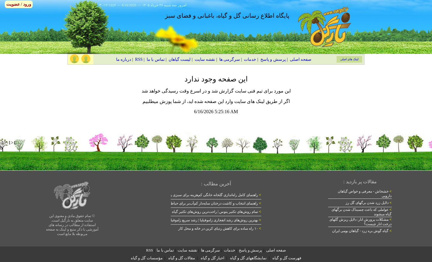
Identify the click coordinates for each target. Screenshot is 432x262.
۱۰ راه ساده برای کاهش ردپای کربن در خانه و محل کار (219, 228)
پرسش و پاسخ (273, 59)
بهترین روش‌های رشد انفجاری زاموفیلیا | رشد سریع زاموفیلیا (214, 220)
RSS (138, 59)
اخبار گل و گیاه (212, 258)
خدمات (250, 59)
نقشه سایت (205, 59)
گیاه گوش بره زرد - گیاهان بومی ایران (362, 231)
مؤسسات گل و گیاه (147, 258)
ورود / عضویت (18, 4)
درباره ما (123, 59)
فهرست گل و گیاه (286, 258)
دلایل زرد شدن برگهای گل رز (369, 203)
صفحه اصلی (301, 59)
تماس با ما (156, 59)
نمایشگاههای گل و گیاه (248, 258)
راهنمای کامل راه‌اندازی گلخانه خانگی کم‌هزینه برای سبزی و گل (213, 195)
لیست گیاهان (180, 59)
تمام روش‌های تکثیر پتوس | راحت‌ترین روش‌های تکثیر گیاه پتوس (212, 212)
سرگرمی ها (229, 59)
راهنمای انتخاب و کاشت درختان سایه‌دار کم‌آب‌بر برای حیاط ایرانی (211, 203)
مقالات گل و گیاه (181, 258)
